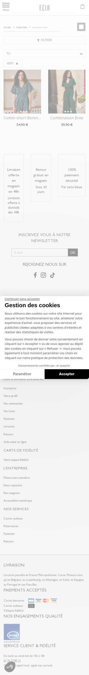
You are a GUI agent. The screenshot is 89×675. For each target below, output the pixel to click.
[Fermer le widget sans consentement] (22, 299)
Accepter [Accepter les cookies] (67, 374)
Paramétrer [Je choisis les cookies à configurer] (22, 374)
